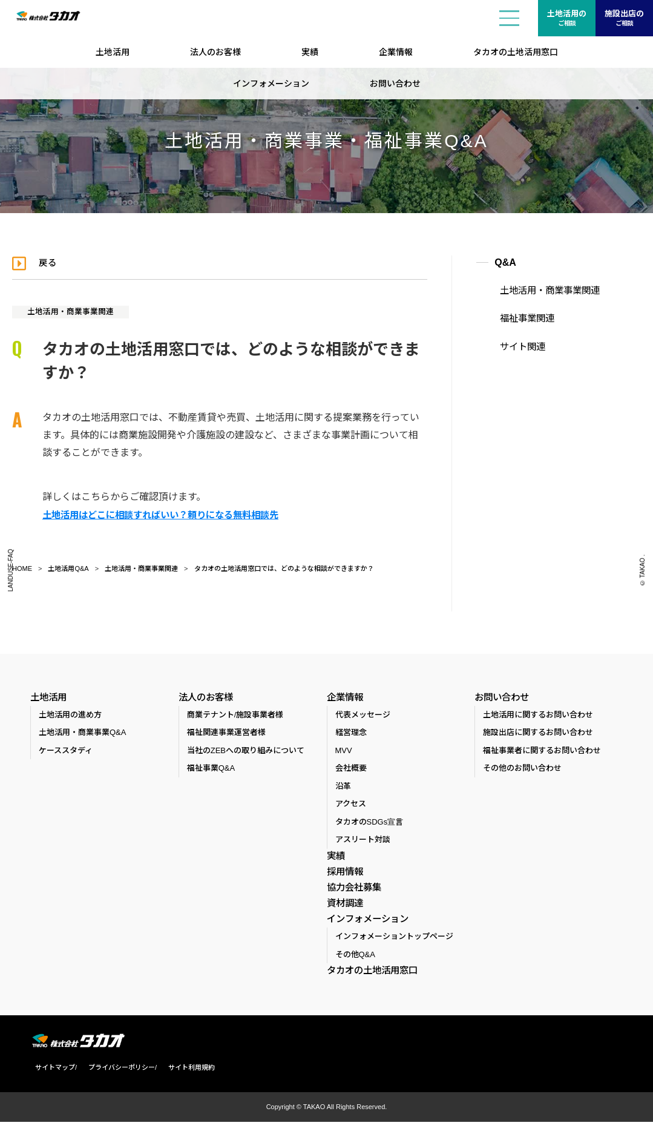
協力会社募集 (352, 895)
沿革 (343, 788)
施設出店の (624, 18)
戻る (51, 262)
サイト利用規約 (186, 1085)
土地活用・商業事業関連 (75, 311)
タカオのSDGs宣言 (369, 824)
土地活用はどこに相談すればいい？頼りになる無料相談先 (168, 514)
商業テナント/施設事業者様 (235, 717)
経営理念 (351, 735)
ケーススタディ (66, 752)
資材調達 (344, 913)
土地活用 (113, 52)
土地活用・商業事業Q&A (82, 735)
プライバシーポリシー (117, 1085)
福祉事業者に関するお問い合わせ (542, 752)
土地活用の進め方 (70, 717)
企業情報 (396, 52)
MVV (343, 752)
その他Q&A (355, 972)
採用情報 (344, 876)
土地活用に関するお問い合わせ (538, 717)
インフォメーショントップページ (394, 953)
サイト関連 (515, 343)
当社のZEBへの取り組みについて (245, 752)
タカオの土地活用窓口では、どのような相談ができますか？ (284, 568)
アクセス (350, 806)
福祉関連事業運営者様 (226, 735)
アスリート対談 (362, 842)
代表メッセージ (362, 717)
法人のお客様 (215, 52)
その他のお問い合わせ (522, 771)
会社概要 (351, 771)
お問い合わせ (395, 83)
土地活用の (566, 18)
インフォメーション (271, 83)
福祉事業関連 (519, 316)
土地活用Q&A (68, 568)
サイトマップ (50, 1085)
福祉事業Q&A (211, 771)
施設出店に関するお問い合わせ (538, 735)
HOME (22, 568)
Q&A (505, 262)
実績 (309, 52)
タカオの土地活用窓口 (515, 52)
